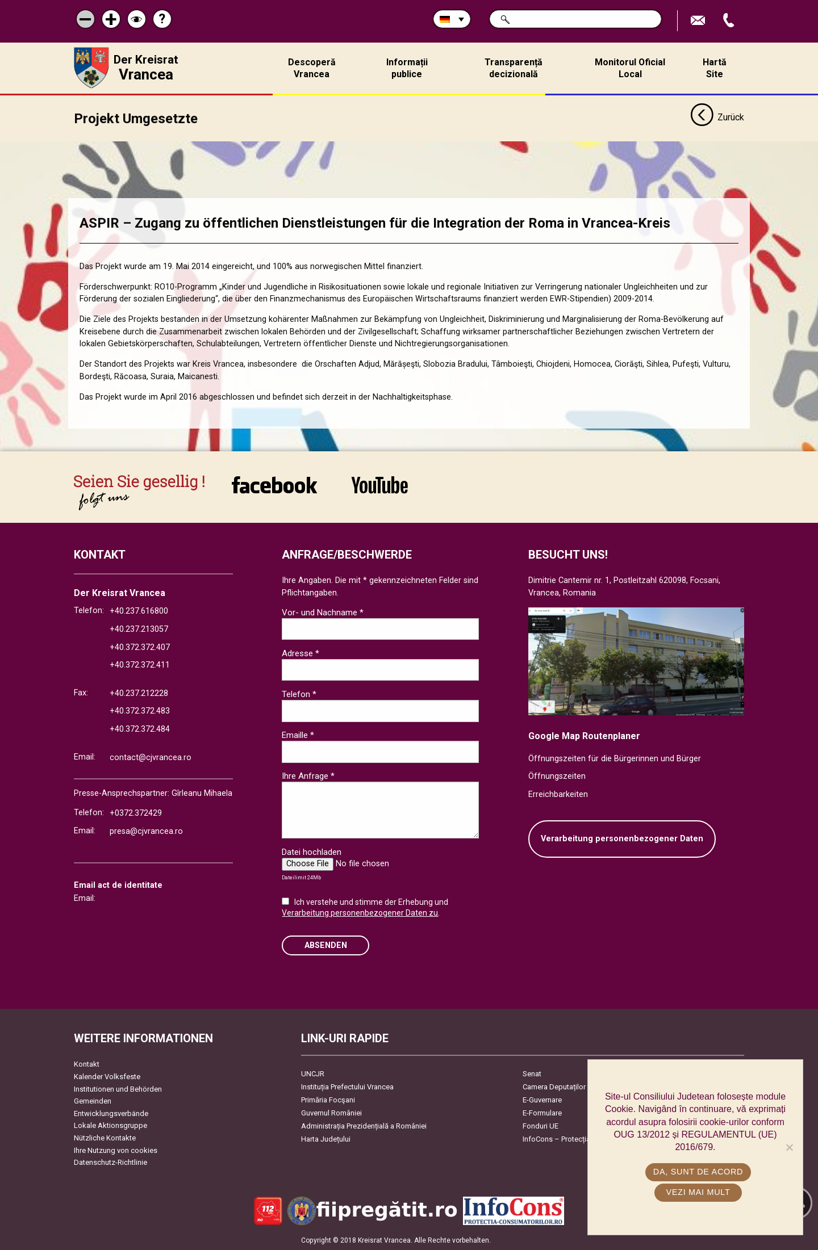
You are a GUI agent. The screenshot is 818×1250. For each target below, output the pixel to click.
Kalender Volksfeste (107, 1076)
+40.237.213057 (139, 629)
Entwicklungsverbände (111, 1113)
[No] (789, 1147)
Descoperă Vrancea (312, 68)
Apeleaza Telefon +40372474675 (729, 20)
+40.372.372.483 (140, 711)
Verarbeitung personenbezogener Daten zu (360, 912)
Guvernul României (331, 1113)
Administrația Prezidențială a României (364, 1126)
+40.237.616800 (139, 611)
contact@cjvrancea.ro (150, 757)
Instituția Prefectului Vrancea (347, 1087)
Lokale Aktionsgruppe (110, 1125)
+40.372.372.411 (140, 665)
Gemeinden (92, 1101)
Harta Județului (325, 1139)
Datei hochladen (311, 852)
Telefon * (299, 694)
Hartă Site (715, 68)
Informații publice (407, 68)
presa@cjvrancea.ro (146, 831)
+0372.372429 (136, 813)
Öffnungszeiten (557, 776)
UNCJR (312, 1073)
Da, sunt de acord (698, 1171)
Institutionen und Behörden (118, 1088)
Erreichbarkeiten (558, 794)
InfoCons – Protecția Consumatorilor (582, 1139)
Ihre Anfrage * (308, 776)
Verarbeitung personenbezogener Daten (622, 839)
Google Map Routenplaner (584, 736)
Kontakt (86, 1064)
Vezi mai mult (698, 1192)
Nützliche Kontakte (105, 1138)
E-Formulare (542, 1113)
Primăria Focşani (328, 1100)
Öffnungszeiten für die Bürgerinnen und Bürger (614, 758)
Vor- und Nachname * (323, 612)
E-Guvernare (542, 1100)
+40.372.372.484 (140, 729)
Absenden (325, 945)
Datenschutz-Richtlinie (110, 1162)
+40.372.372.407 (140, 647)
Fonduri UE (540, 1126)
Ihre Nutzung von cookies (115, 1150)
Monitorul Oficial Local (630, 68)
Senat (532, 1073)
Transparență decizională (513, 68)
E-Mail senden (699, 20)
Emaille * (298, 735)
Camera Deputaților (554, 1087)
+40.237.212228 (139, 693)
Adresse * (300, 653)
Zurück (717, 118)
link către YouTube (380, 484)
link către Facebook (274, 484)
